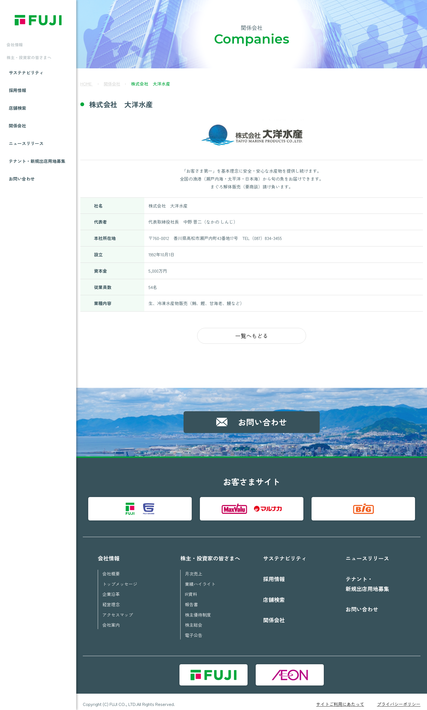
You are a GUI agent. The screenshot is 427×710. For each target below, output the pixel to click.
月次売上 (193, 570)
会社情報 (109, 555)
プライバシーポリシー (398, 699)
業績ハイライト (200, 580)
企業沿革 (111, 590)
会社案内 (111, 620)
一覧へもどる (251, 336)
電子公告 (193, 630)
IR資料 (191, 590)
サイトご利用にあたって (340, 699)
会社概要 (111, 570)
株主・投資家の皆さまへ (210, 555)
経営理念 (111, 600)
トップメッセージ (119, 580)
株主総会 (193, 620)
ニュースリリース (26, 154)
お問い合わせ (22, 190)
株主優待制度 (198, 610)
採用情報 (17, 100)
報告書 (191, 600)
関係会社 (17, 136)
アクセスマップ (117, 610)
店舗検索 (17, 118)
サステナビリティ (26, 82)
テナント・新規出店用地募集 (37, 172)
